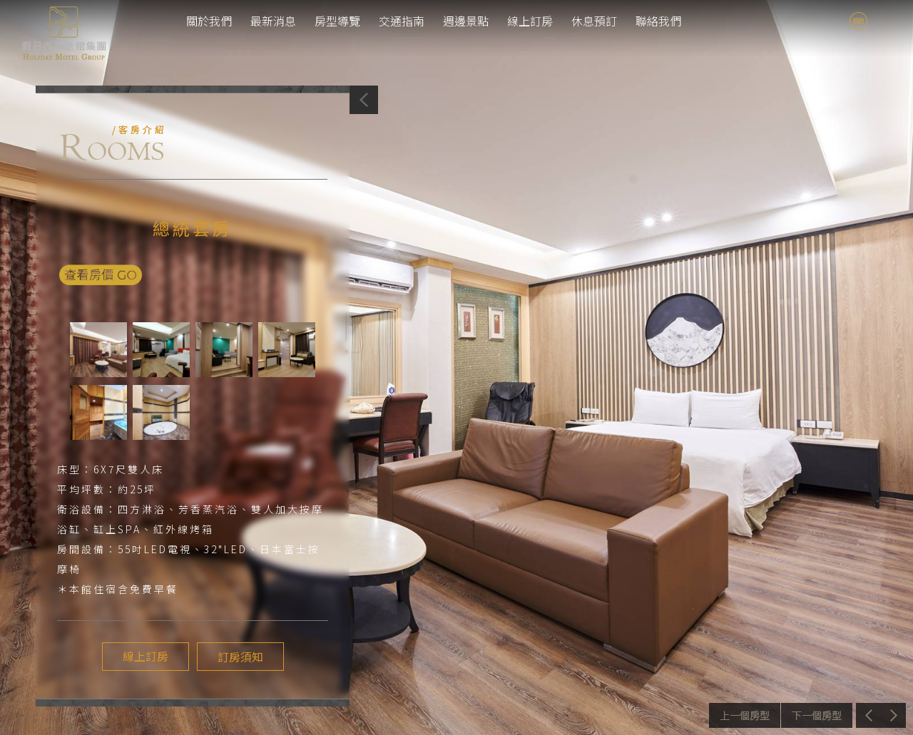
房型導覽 (337, 20)
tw (883, 21)
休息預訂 (594, 20)
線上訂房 (530, 20)
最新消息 (273, 20)
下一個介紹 (816, 715)
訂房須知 (239, 656)
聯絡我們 (658, 20)
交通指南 (401, 20)
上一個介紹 (744, 715)
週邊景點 (466, 20)
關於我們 (209, 20)
